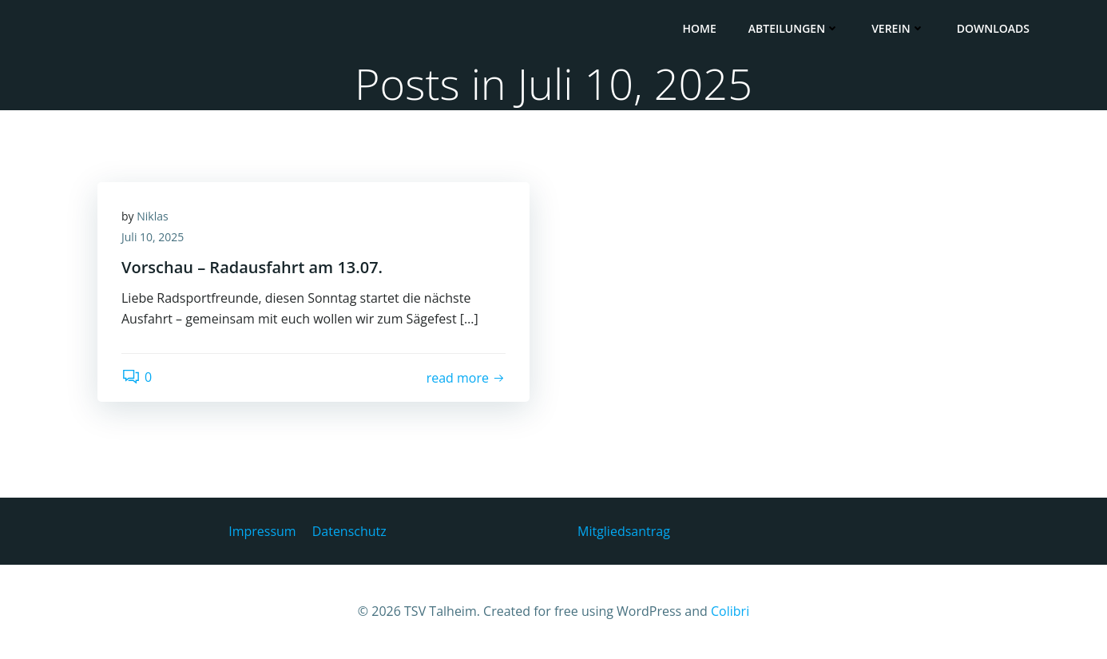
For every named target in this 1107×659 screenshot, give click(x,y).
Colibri (730, 611)
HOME (699, 28)
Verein (898, 28)
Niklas (152, 216)
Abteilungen (793, 28)
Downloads (993, 28)
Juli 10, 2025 (152, 236)
